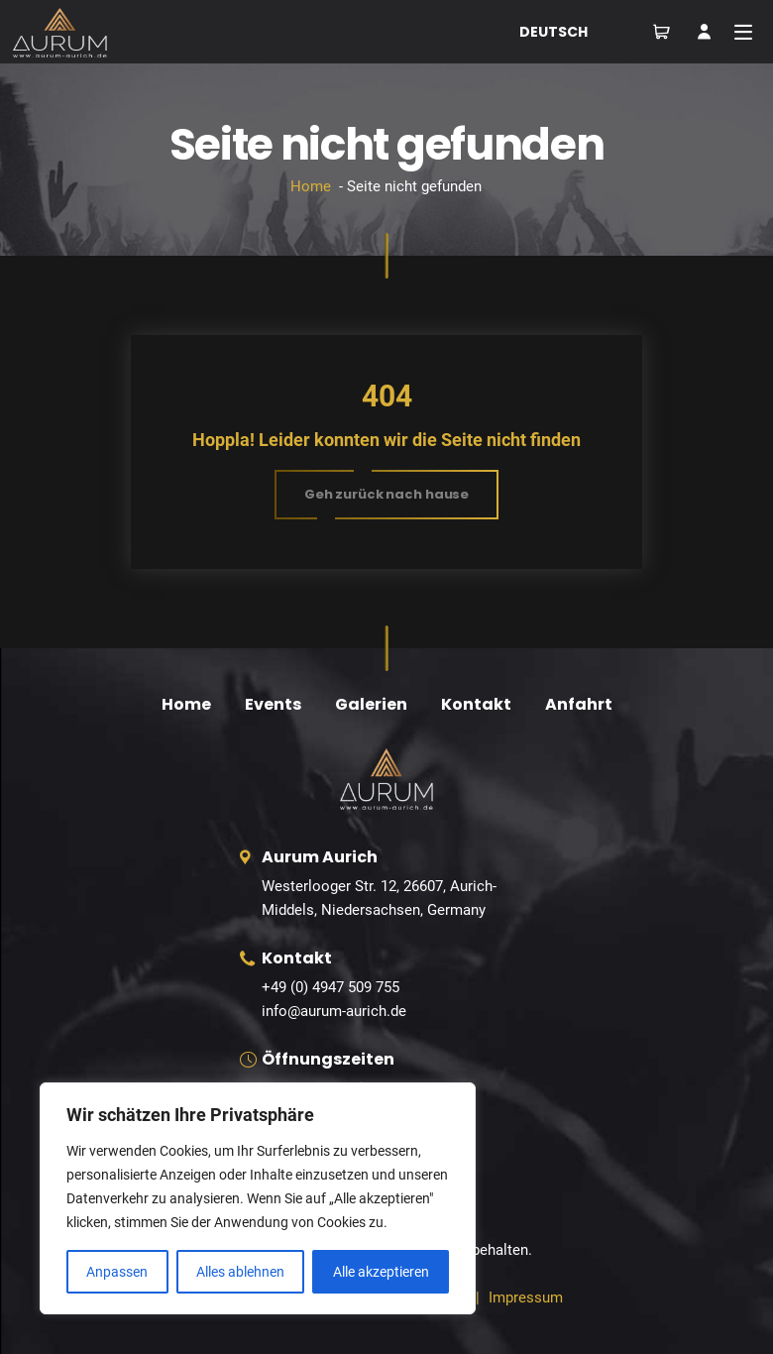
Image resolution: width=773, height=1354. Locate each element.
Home (310, 186)
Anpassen (117, 1272)
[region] (258, 1198)
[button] (386, 494)
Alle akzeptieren (381, 1272)
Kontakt (476, 704)
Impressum (526, 1297)
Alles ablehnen (240, 1272)
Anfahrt (578, 704)
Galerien (371, 704)
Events (273, 704)
